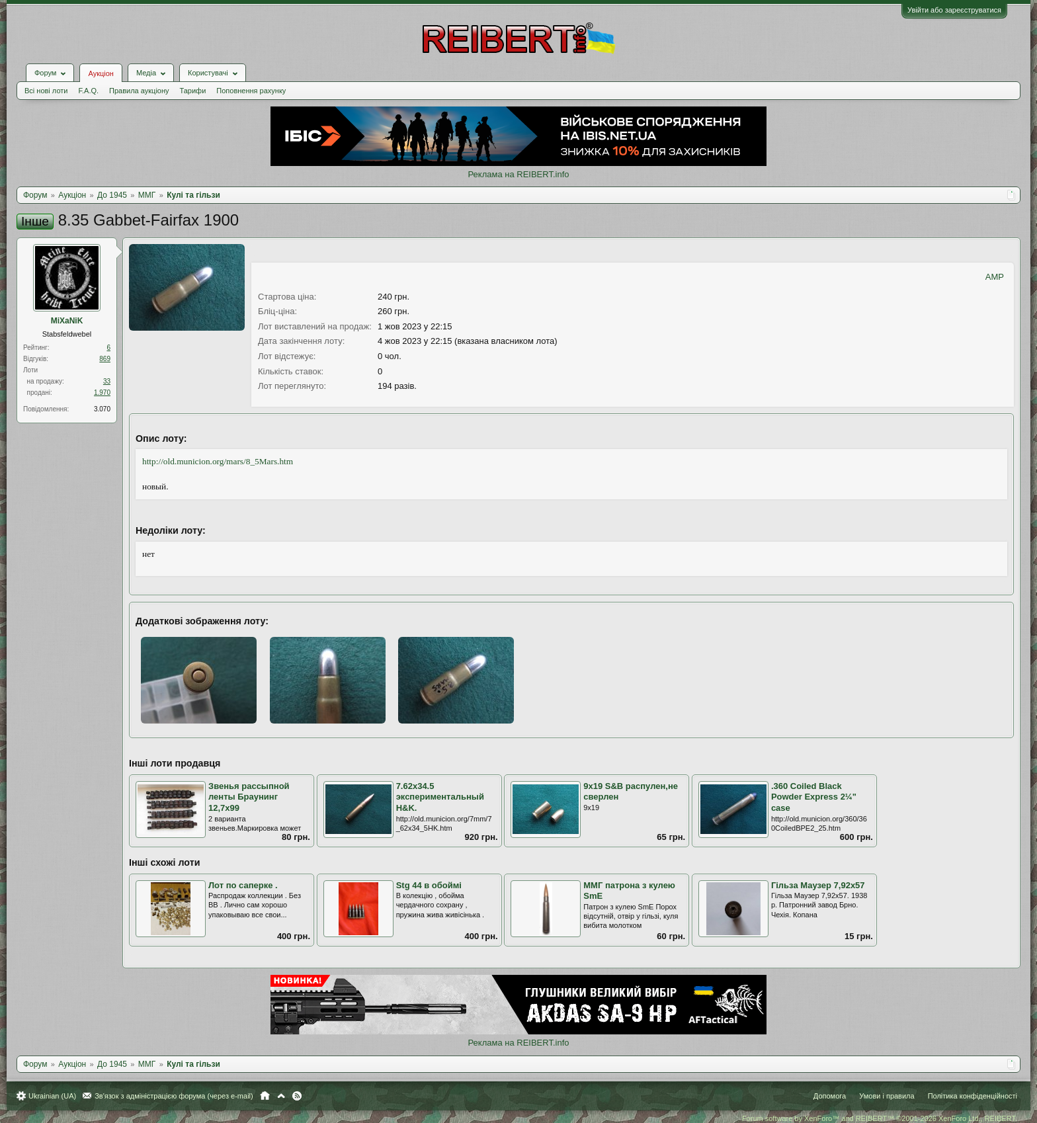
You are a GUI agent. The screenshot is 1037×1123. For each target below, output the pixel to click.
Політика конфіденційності (972, 1096)
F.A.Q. (88, 91)
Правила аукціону (139, 91)
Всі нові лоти (45, 91)
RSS (297, 1096)
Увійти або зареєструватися (954, 10)
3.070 (102, 409)
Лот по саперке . (243, 885)
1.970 (102, 392)
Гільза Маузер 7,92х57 (818, 885)
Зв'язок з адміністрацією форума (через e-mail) (174, 1096)
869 (104, 358)
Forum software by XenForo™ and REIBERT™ (879, 1118)
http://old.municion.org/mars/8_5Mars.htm (217, 461)
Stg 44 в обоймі (429, 885)
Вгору (281, 1096)
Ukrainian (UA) (52, 1096)
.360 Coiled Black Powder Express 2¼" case (813, 797)
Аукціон (100, 73)
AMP (994, 277)
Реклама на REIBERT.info (518, 174)
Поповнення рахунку (251, 91)
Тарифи (193, 91)
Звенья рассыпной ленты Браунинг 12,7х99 (249, 797)
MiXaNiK (67, 320)
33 (106, 381)
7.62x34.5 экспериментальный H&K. (440, 797)
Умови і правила (886, 1096)
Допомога (829, 1096)
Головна (265, 1096)
